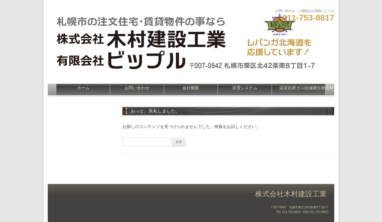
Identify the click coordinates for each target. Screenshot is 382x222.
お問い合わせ (137, 87)
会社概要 (190, 87)
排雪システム (244, 87)
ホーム (83, 87)
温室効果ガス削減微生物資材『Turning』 (302, 87)
